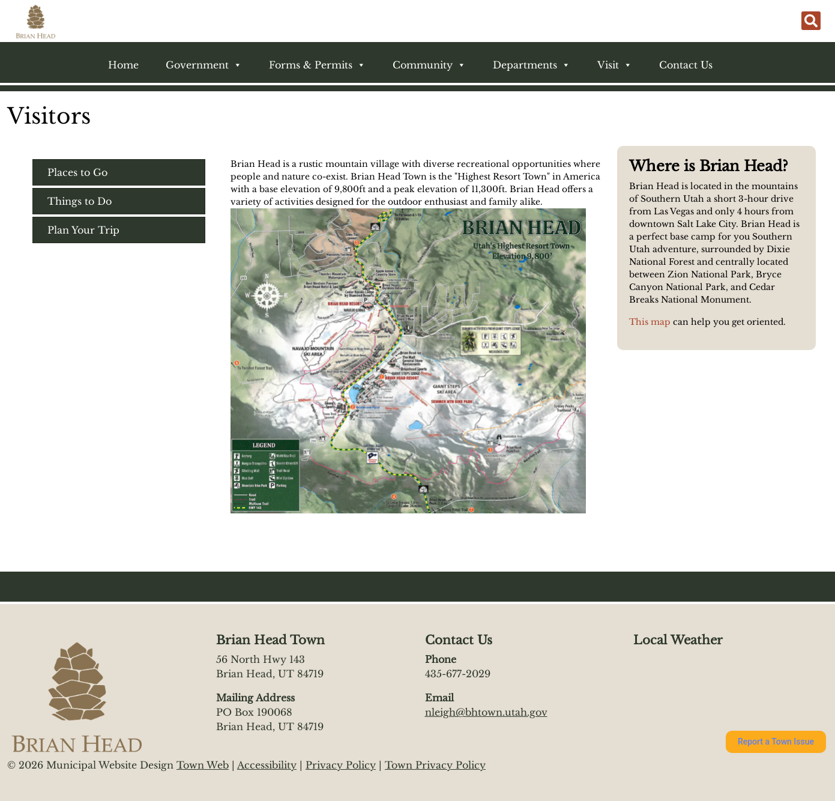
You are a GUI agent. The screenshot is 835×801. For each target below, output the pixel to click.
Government (204, 65)
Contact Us (686, 65)
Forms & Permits (317, 65)
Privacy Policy (341, 765)
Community (429, 65)
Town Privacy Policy (435, 765)
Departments (531, 65)
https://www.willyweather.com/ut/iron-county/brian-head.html (693, 695)
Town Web (202, 765)
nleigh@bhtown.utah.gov (486, 712)
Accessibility (267, 765)
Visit (614, 65)
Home (123, 65)
